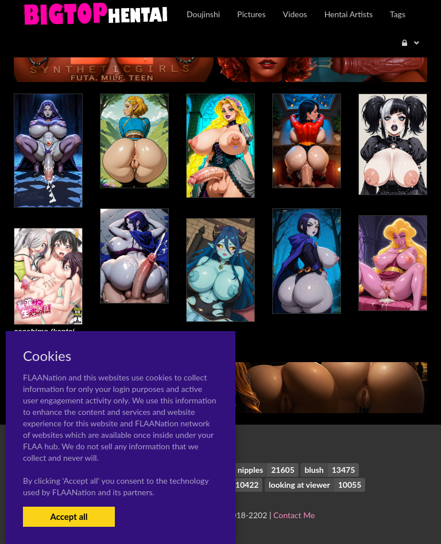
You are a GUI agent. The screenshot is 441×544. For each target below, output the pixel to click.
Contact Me (294, 515)
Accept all (68, 516)
